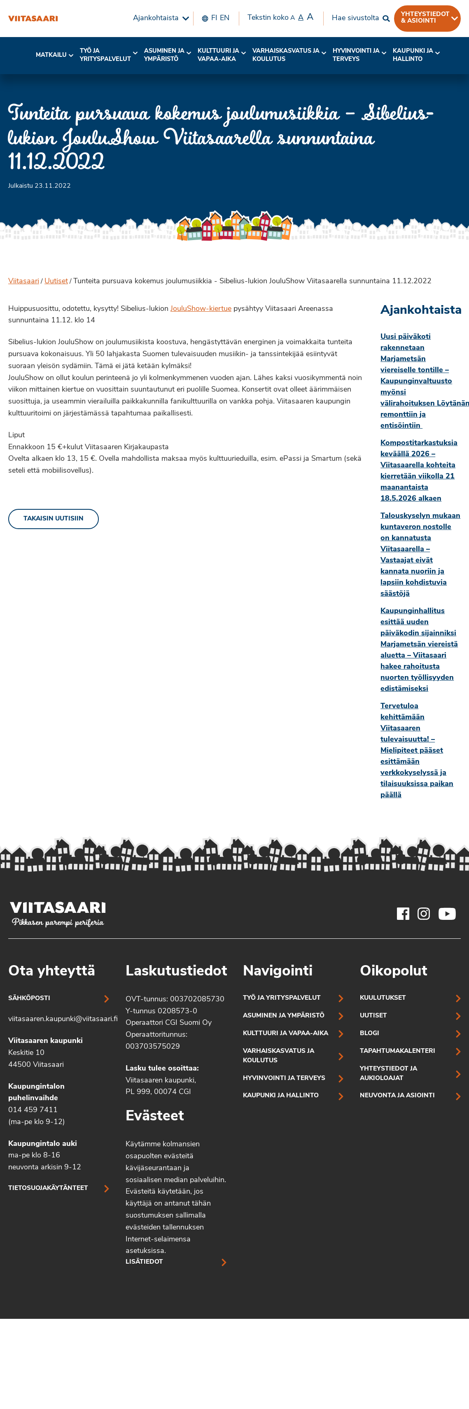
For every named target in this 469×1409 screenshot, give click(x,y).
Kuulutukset (383, 998)
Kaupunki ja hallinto (413, 55)
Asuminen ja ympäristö (164, 55)
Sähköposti (29, 999)
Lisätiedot (144, 1262)
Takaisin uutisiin (53, 519)
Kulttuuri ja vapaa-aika (218, 55)
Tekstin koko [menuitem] (280, 18)
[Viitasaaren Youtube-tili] (447, 913)
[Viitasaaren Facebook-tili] (403, 913)
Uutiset (56, 281)
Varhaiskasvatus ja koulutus (286, 55)
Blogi (369, 1034)
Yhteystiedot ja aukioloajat (388, 1074)
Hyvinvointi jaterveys (356, 55)
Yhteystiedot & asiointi (425, 18)
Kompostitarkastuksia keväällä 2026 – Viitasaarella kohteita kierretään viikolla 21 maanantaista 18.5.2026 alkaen (418, 471)
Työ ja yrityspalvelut (105, 55)
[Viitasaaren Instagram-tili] (424, 913)
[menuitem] (159, 19)
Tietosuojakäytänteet (48, 1188)
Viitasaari (23, 281)
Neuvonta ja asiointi (397, 1096)
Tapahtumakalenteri (397, 1051)
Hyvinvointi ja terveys (284, 1078)
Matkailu (51, 55)
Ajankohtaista (156, 18)
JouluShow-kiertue (200, 309)
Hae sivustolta (355, 18)
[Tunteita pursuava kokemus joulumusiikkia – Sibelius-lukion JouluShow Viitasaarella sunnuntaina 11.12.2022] (33, 18)
